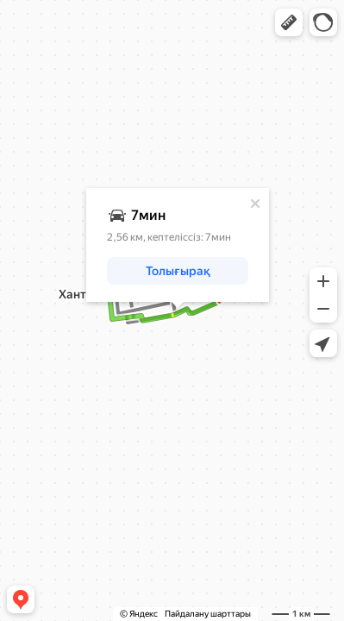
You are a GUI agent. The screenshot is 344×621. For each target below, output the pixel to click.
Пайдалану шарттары (208, 613)
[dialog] (177, 245)
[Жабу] (255, 203)
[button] (289, 22)
